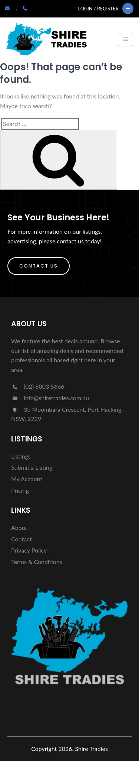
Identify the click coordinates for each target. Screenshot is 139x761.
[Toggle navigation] (125, 39)
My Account (26, 478)
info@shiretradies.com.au (50, 397)
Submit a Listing (31, 467)
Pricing (20, 490)
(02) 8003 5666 (37, 386)
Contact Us (38, 266)
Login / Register (98, 9)
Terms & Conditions (36, 561)
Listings (21, 456)
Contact (21, 539)
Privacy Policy (29, 550)
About (19, 527)
